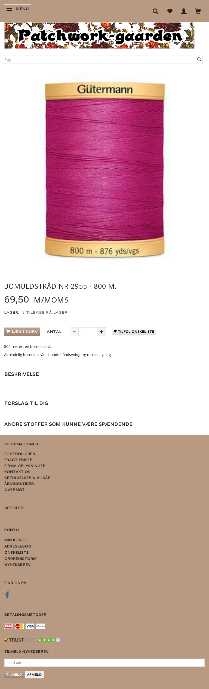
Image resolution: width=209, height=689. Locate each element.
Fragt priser (18, 460)
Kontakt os (17, 472)
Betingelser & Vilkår (27, 478)
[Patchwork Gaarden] (99, 34)
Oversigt (14, 489)
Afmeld (34, 674)
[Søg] (199, 59)
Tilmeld (14, 674)
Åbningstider (19, 484)
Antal (55, 331)
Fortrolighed (19, 454)
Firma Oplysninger (25, 466)
